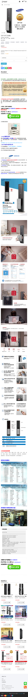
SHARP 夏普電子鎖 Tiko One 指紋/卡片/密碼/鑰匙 (10, 663)
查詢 (2, 678)
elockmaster (6, 693)
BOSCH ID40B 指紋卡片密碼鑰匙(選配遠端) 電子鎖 (10, 618)
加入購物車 (4, 63)
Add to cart (7, 602)
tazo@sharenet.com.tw (9, 687)
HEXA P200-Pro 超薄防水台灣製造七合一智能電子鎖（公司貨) (13, 596)
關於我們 (3, 680)
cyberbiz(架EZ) (20, 693)
